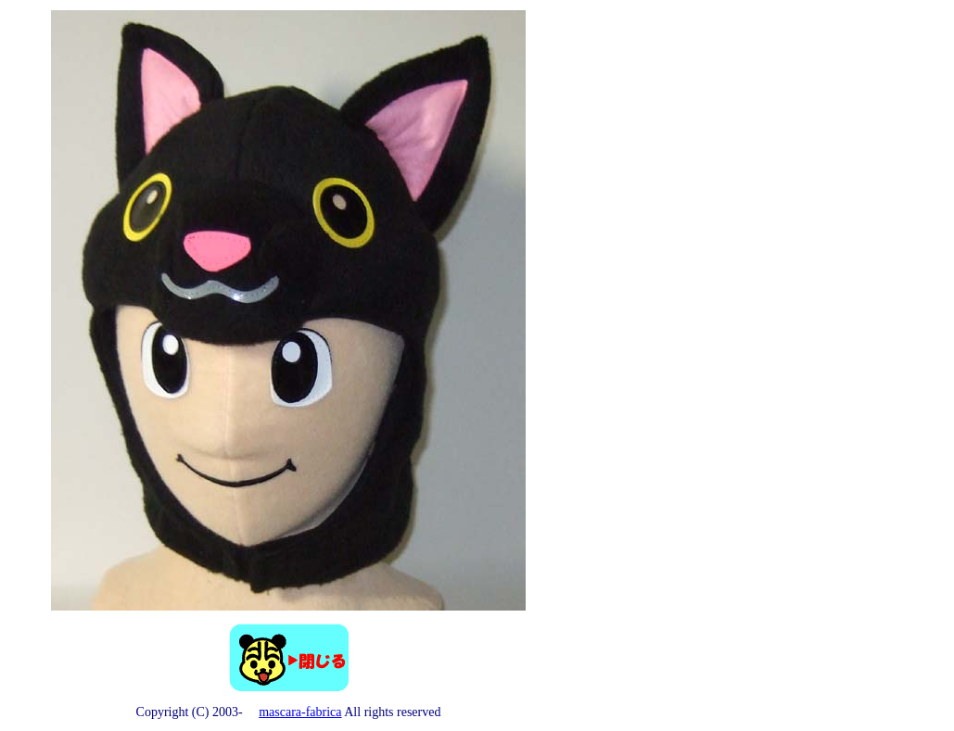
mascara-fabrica (300, 712)
